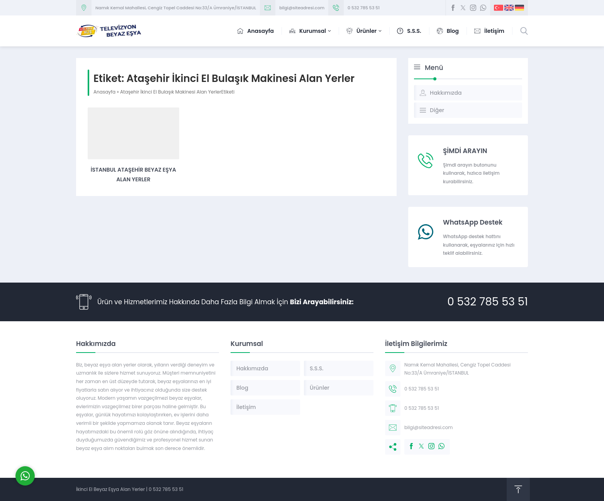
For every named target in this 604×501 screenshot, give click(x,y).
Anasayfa (104, 92)
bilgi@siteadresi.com (301, 8)
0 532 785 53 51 (364, 8)
